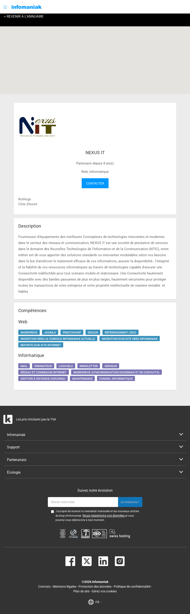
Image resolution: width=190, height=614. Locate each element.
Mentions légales (64, 586)
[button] (5, 7)
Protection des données (95, 586)
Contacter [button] (95, 183)
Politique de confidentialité (132, 586)
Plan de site (81, 591)
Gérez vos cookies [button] (104, 591)
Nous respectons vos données (104, 515)
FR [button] (98, 602)
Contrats (44, 586)
